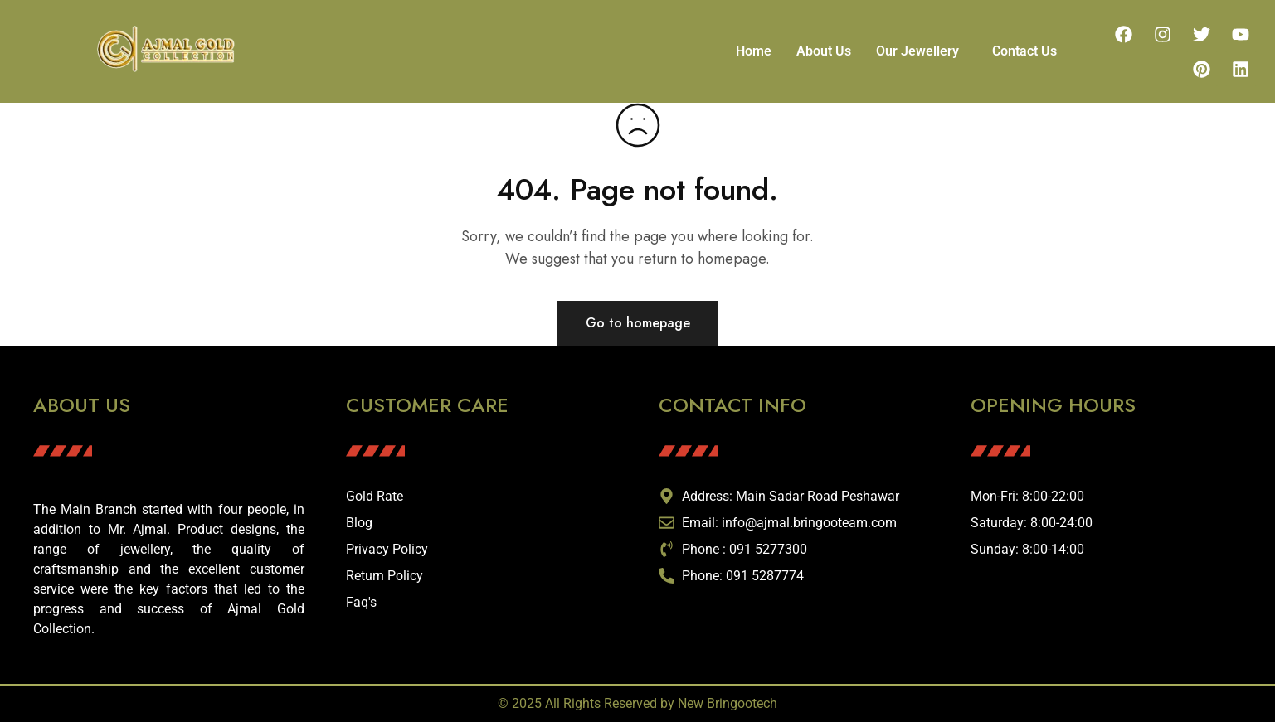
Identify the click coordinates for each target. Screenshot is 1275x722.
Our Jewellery (917, 51)
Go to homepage (638, 322)
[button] (922, 51)
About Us (823, 51)
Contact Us (1024, 51)
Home (753, 51)
